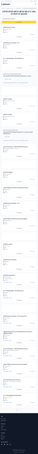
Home (3, 8)
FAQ (2, 427)
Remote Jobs (3, 420)
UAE (2, 1)
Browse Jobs (3, 418)
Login (32, 1)
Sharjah (2, 438)
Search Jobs (19, 22)
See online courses (8, 79)
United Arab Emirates (10, 8)
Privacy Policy (3, 429)
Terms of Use (16, 452)
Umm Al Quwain (8, 1)
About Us (3, 426)
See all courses (7, 136)
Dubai (2, 435)
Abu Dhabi (3, 436)
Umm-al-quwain (18, 8)
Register (35, 1)
